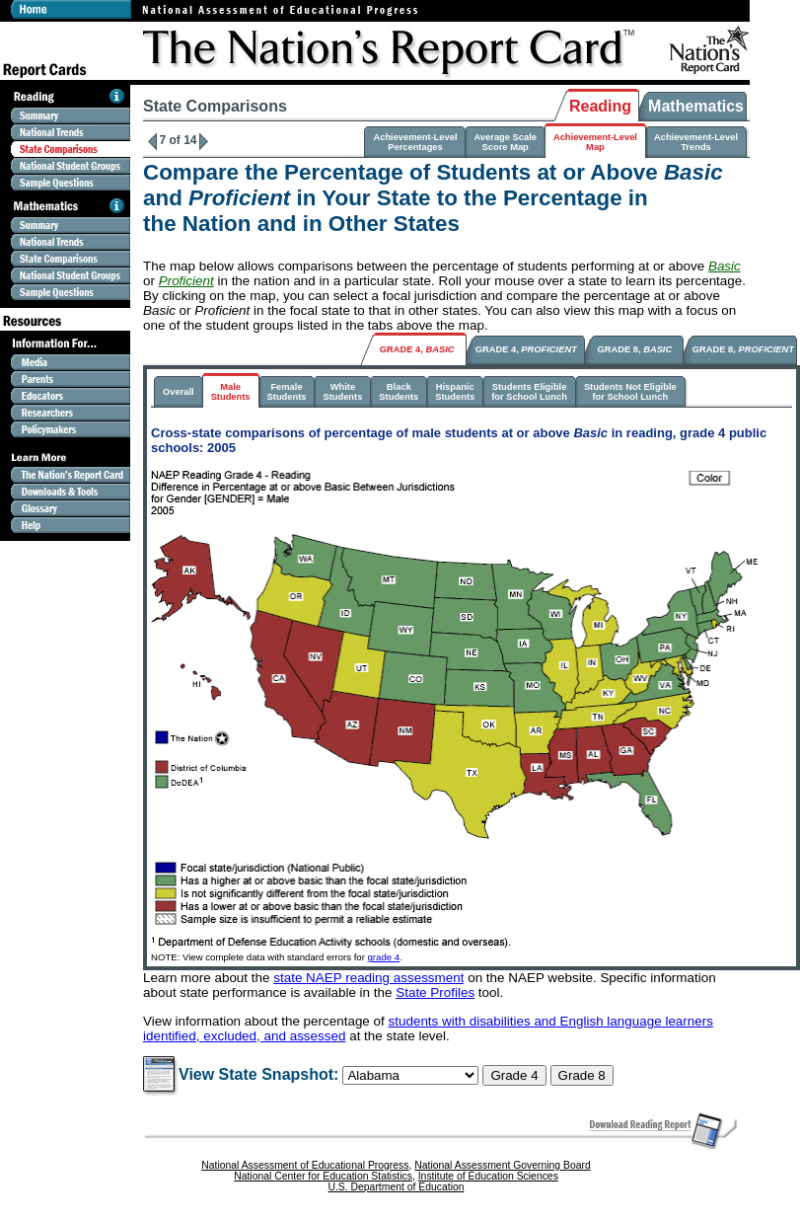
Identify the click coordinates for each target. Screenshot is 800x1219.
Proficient (186, 280)
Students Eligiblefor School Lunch (529, 392)
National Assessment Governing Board (502, 1165)
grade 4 (384, 957)
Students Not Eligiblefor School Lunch (630, 392)
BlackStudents (398, 392)
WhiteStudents (342, 392)
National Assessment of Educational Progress (304, 1165)
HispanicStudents (454, 392)
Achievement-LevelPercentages (415, 142)
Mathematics (696, 106)
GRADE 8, (635, 349)
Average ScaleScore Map (504, 142)
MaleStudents (231, 392)
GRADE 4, (417, 349)
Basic (724, 266)
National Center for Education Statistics (323, 1176)
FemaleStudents (287, 392)
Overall (178, 392)
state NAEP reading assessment (368, 977)
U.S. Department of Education (395, 1186)
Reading (600, 106)
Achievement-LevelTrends (696, 142)
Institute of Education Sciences (488, 1176)
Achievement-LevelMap (595, 142)
